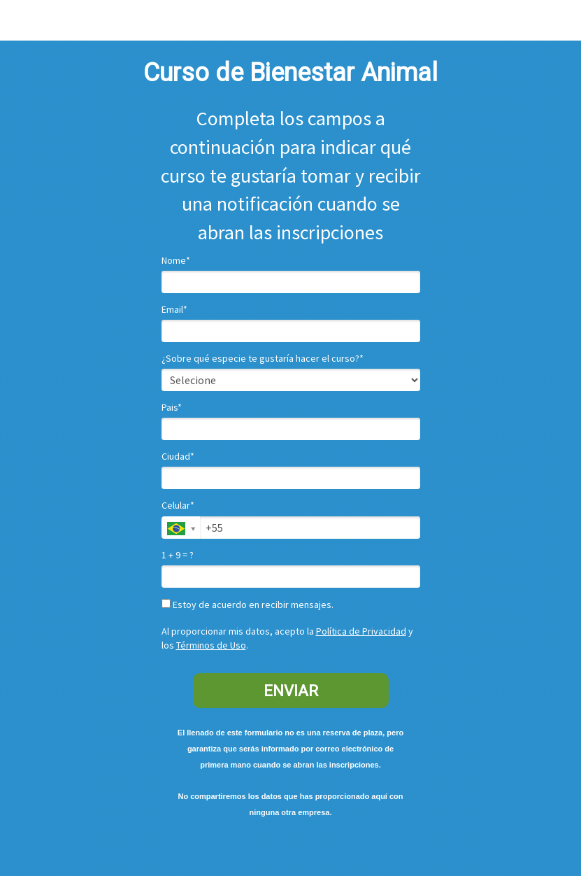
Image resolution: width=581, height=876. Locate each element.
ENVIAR (291, 691)
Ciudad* (178, 456)
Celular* (178, 505)
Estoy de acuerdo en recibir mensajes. (247, 605)
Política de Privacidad (361, 631)
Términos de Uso (211, 645)
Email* (174, 310)
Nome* (176, 261)
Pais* (172, 408)
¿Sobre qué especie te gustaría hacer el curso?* (263, 359)
